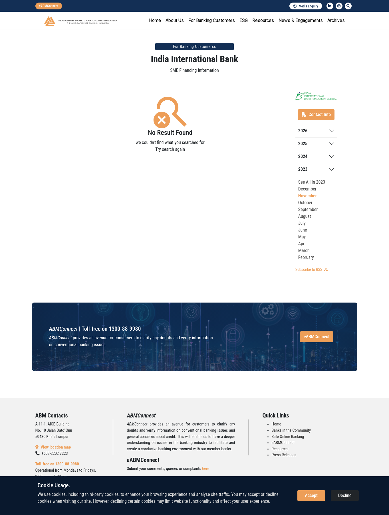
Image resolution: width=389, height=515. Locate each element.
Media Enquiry (305, 6)
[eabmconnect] (48, 6)
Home (155, 20)
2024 (302, 156)
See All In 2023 (311, 182)
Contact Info (316, 114)
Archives (336, 20)
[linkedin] (329, 6)
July (302, 223)
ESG (243, 20)
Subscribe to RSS (311, 269)
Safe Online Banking (288, 436)
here (205, 468)
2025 (302, 143)
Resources (263, 20)
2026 (302, 130)
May (302, 237)
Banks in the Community (291, 430)
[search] (348, 6)
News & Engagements (301, 20)
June (302, 230)
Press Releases (284, 455)
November (307, 195)
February (306, 257)
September (308, 209)
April (302, 243)
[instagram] (339, 6)
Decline (345, 495)
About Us (175, 20)
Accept (311, 495)
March (304, 250)
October (305, 202)
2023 (302, 169)
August (304, 216)
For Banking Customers (211, 20)
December (307, 189)
